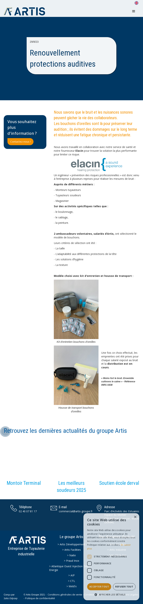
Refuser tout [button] (124, 586)
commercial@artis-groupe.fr (76, 511)
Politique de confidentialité (40, 598)
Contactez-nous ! (20, 141)
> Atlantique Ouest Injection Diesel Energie (70, 568)
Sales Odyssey (11, 598)
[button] (133, 11)
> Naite (71, 555)
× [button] (135, 517)
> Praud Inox (71, 560)
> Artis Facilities (71, 549)
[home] (26, 11)
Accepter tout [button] (99, 586)
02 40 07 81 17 (28, 511)
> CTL (71, 581)
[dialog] (111, 556)
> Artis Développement (71, 544)
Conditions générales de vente (65, 594)
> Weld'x (71, 586)
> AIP (71, 575)
